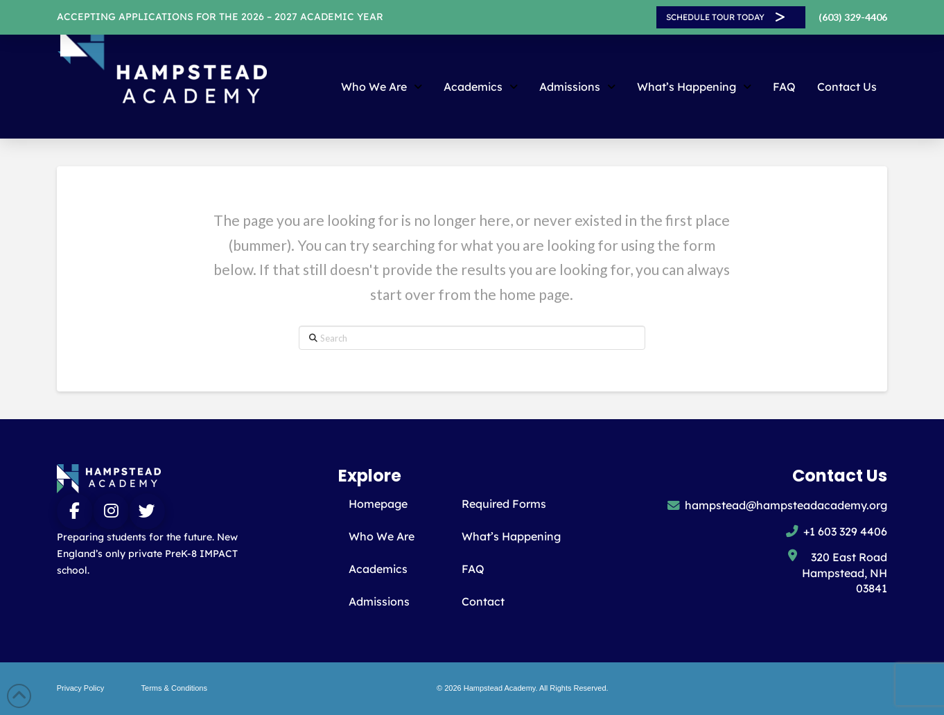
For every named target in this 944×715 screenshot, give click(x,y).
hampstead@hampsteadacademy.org (786, 505)
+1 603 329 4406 (845, 531)
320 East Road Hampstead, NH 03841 (844, 572)
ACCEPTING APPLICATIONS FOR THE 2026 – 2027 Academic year (220, 16)
